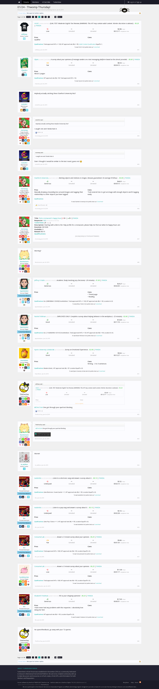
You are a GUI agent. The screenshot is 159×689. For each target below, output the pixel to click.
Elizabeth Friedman (41, 596)
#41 (138, 50)
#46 (138, 208)
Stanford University (41, 178)
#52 (138, 414)
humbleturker (24, 577)
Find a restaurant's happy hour (50, 218)
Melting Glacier (51, 10)
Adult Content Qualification (87, 44)
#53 (138, 439)
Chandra (24, 70)
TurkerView (96, 47)
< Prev (28, 17)
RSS (140, 682)
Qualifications (38, 44)
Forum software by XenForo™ (33, 682)
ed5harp (24, 34)
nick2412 (24, 104)
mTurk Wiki (46, 2)
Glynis (36, 59)
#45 (138, 164)
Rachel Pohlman (40, 316)
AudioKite (37, 478)
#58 (138, 586)
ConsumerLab (39, 537)
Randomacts (24, 261)
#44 (138, 136)
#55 (138, 498)
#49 (138, 307)
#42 (138, 84)
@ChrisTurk (38, 407)
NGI (44, 220)
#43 (138, 105)
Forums (26, 2)
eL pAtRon (24, 464)
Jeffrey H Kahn (39, 280)
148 (55, 17)
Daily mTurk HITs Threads (33, 10)
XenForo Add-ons (55, 682)
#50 (138, 338)
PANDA (38, 25)
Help (132, 682)
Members (35, 2)
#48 (138, 262)
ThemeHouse (45, 684)
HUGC (36, 23)
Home (19, 2)
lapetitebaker (24, 291)
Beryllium (126, 682)
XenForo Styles (66, 682)
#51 (138, 374)
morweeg (24, 130)
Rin (24, 489)
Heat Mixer (24, 360)
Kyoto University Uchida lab (44, 349)
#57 (138, 556)
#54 (138, 465)
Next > (60, 17)
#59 (138, 620)
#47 (138, 239)
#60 (138, 641)
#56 (138, 527)
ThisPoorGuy (39, 414)
